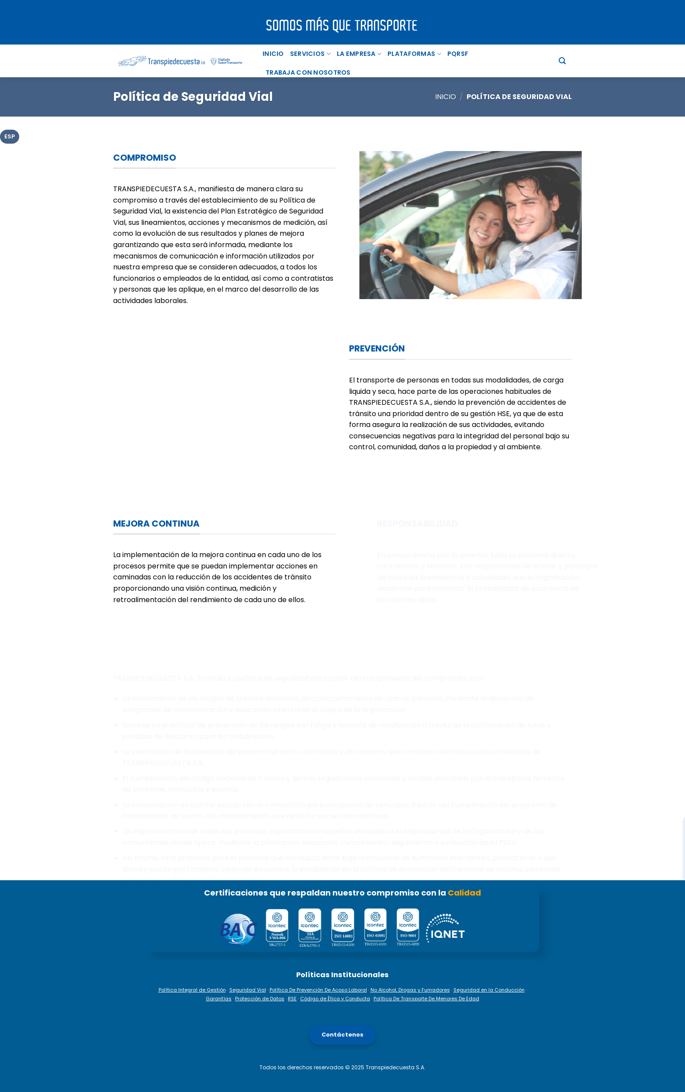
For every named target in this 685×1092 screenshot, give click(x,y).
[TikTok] (672, 848)
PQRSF (457, 53)
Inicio (273, 53)
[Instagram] (672, 819)
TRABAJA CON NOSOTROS (308, 72)
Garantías (219, 998)
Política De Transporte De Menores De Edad (426, 998)
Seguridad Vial (247, 989)
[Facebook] (672, 789)
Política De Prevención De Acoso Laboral (318, 989)
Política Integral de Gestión (192, 989)
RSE (292, 998)
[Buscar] (562, 60)
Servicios (310, 53)
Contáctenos (342, 1034)
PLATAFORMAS (414, 53)
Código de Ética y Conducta (335, 998)
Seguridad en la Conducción (489, 989)
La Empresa (359, 53)
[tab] (9, 137)
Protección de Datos (259, 998)
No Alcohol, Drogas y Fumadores (410, 989)
